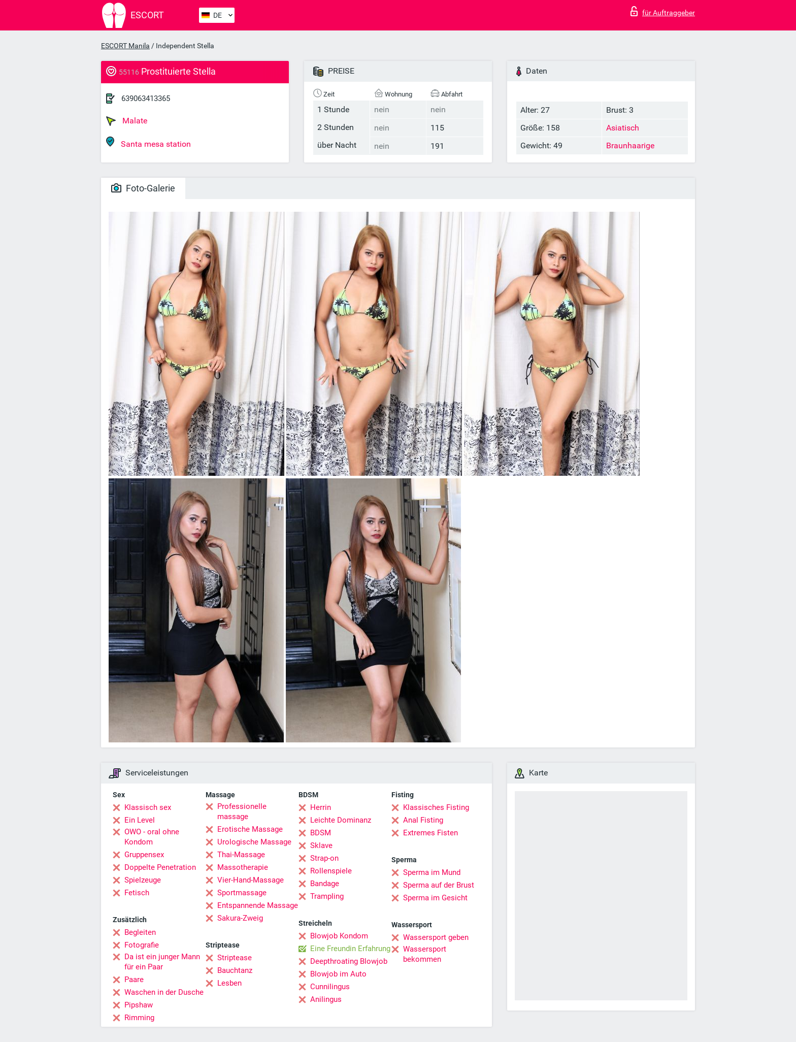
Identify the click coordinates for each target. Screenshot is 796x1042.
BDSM (320, 832)
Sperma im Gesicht (435, 897)
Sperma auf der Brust (438, 885)
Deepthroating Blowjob (348, 961)
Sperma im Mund (431, 872)
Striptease (234, 957)
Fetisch (136, 892)
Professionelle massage (242, 811)
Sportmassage (242, 892)
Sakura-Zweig (240, 918)
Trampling (327, 896)
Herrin (320, 807)
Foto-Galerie (143, 188)
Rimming (139, 1017)
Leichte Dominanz (340, 820)
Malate (126, 121)
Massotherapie (242, 867)
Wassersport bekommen (424, 954)
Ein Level (139, 820)
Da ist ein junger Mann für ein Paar (162, 961)
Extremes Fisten (430, 832)
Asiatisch (622, 128)
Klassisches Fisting (436, 807)
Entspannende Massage (257, 905)
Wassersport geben (436, 937)
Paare (134, 979)
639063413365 (145, 98)
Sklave (321, 845)
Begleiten (140, 932)
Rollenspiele (331, 870)
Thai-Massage (241, 854)
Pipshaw (138, 1005)
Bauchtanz (234, 970)
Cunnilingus (330, 986)
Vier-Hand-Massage (250, 880)
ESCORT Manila (125, 46)
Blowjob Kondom (339, 935)
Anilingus (326, 999)
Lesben (229, 983)
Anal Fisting (423, 820)
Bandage (324, 883)
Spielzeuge (142, 880)
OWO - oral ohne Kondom (151, 836)
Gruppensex (144, 854)
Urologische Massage (254, 841)
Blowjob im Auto (338, 974)
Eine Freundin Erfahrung (350, 948)
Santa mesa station (148, 142)
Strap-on (324, 858)
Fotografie (141, 945)
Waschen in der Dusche (164, 992)
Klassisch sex (147, 807)
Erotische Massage (250, 829)
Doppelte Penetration (160, 867)
